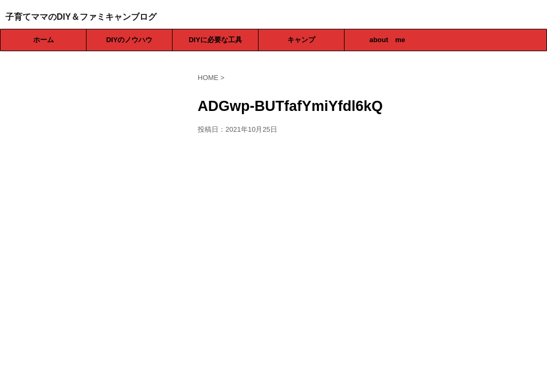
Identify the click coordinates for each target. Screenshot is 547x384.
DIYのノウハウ (129, 40)
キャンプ (301, 40)
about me (387, 40)
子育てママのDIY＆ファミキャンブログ (81, 16)
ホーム (43, 40)
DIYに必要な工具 (215, 40)
